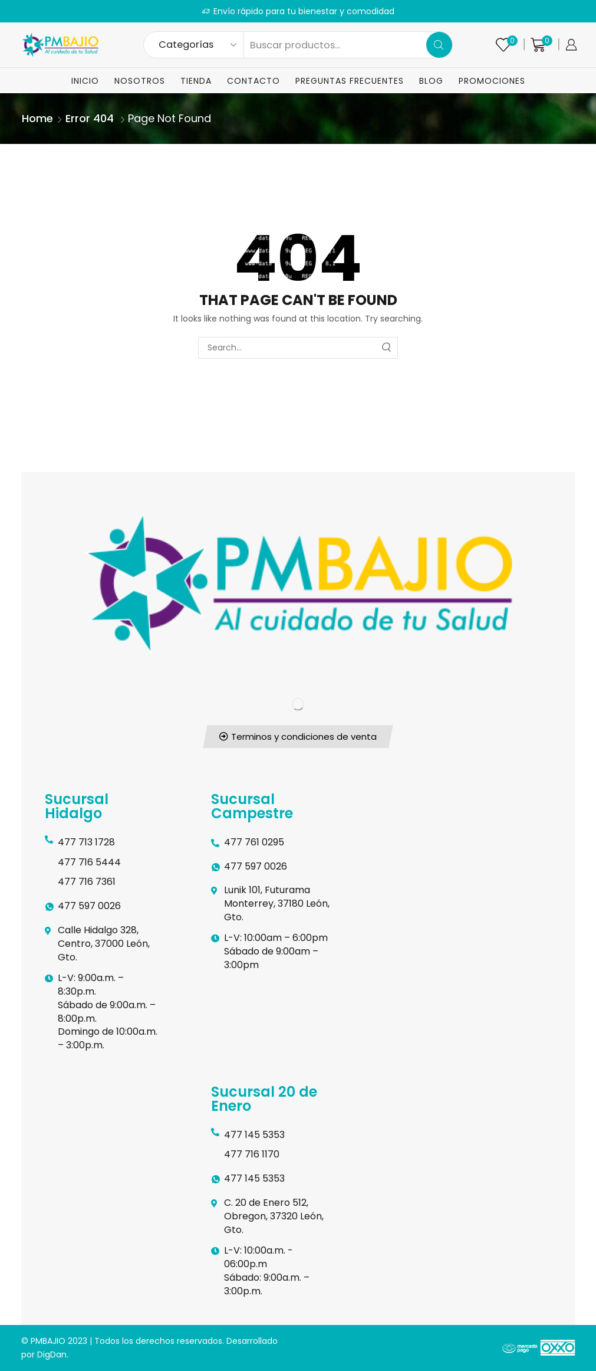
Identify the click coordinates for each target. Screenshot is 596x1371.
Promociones (492, 81)
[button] (298, 736)
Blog (431, 81)
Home (37, 118)
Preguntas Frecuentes (349, 81)
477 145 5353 (254, 1135)
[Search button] (439, 45)
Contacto (253, 81)
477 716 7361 (87, 881)
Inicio (85, 81)
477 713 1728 (86, 842)
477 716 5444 (89, 862)
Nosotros (139, 81)
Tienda (196, 81)
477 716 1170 (251, 1154)
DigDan (52, 1354)
